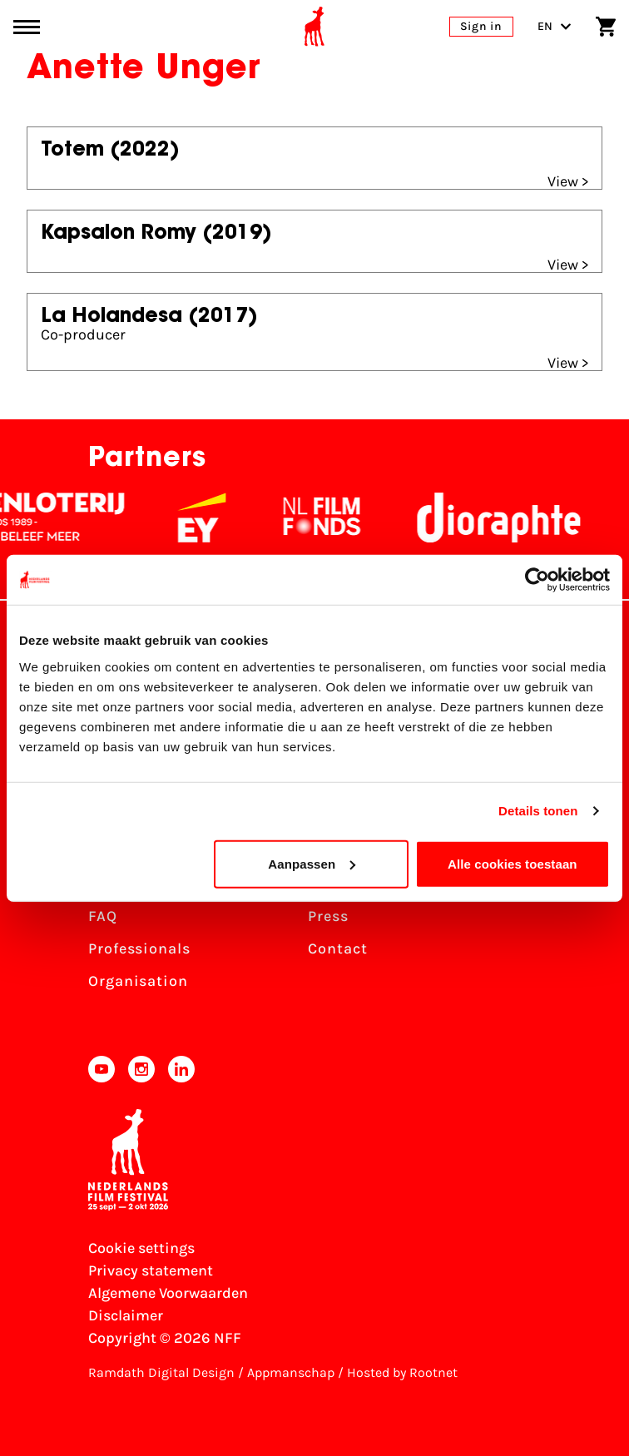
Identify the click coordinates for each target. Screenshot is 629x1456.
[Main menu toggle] (26, 27)
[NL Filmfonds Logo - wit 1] (356, 517)
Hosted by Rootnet (402, 1372)
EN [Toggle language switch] (554, 26)
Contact (337, 948)
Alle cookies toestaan (512, 863)
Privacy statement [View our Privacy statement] (150, 1270)
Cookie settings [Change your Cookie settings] (141, 1248)
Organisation (138, 981)
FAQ (102, 916)
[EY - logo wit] (236, 517)
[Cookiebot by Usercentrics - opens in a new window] (537, 579)
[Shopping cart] (606, 27)
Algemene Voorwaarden (168, 1293)
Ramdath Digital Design (161, 1372)
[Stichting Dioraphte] (533, 517)
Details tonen (537, 811)
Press (328, 916)
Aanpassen (311, 863)
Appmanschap (290, 1372)
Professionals (139, 948)
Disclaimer (125, 1315)
